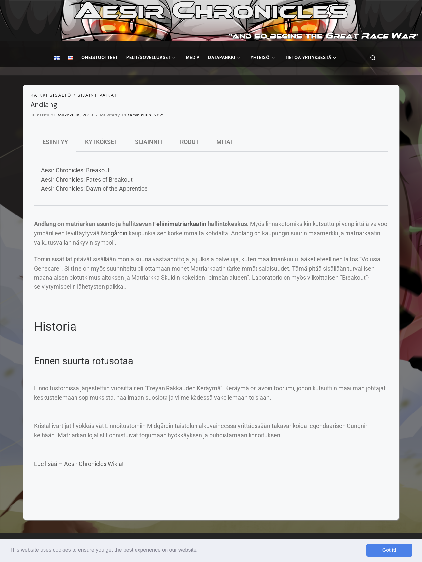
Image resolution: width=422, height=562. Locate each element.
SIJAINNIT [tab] (149, 141)
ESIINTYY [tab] (55, 141)
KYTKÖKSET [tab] (101, 141)
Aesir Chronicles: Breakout (75, 170)
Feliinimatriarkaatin (179, 223)
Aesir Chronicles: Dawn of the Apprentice (94, 188)
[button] (200, 551)
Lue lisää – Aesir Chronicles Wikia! (79, 463)
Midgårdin (114, 233)
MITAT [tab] (225, 141)
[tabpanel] (211, 179)
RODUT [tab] (189, 141)
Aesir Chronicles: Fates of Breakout (87, 179)
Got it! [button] (389, 550)
